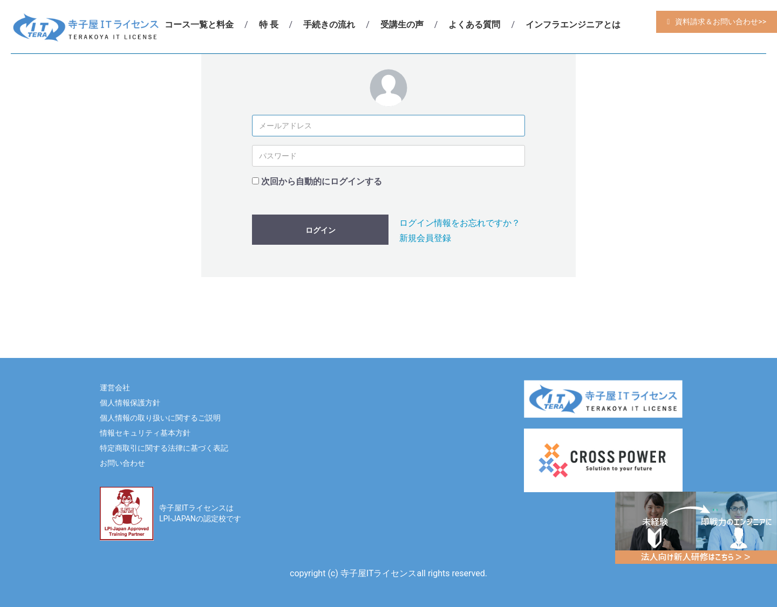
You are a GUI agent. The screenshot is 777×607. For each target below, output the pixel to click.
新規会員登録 (425, 238)
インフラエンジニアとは (573, 24)
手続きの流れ (329, 24)
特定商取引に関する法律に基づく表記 (164, 448)
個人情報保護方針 (130, 402)
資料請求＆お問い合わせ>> (720, 21)
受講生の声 (402, 24)
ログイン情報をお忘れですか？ (459, 223)
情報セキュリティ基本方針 (145, 433)
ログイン (320, 230)
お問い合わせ (122, 463)
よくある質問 (474, 24)
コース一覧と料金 (199, 24)
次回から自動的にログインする (321, 181)
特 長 (268, 24)
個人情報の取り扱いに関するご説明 (160, 417)
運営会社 (115, 387)
